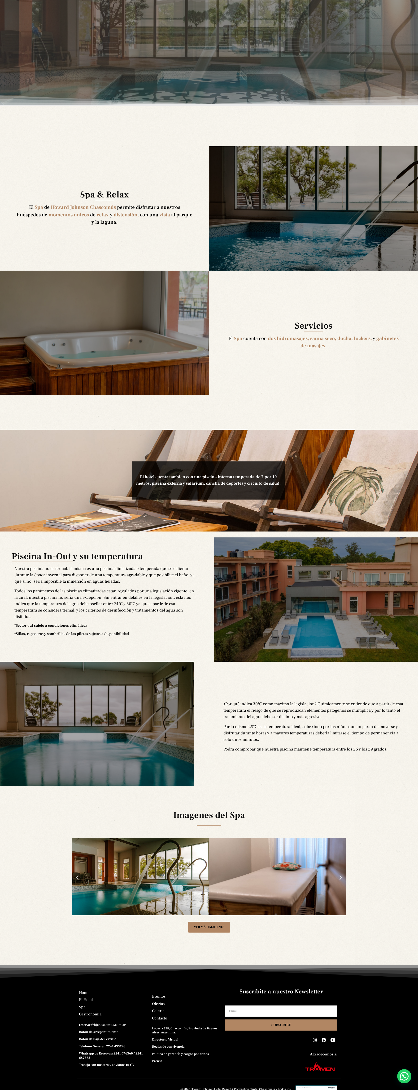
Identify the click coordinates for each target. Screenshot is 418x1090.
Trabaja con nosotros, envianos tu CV (106, 1077)
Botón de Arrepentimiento (98, 1044)
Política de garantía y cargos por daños (180, 1066)
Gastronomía (153, 28)
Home (73, 28)
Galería (243, 28)
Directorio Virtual (165, 1052)
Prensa (271, 28)
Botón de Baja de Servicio (97, 1051)
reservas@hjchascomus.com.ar (102, 1037)
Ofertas (215, 28)
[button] (77, 889)
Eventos (186, 28)
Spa (124, 28)
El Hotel (99, 28)
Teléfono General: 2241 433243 (102, 1058)
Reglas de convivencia (168, 1059)
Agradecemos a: (323, 1066)
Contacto (300, 28)
